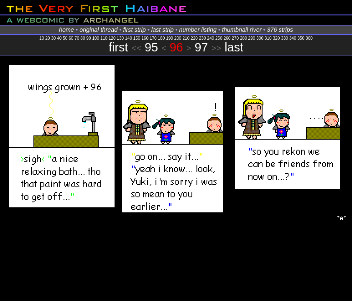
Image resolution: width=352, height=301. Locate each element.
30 (53, 38)
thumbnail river (241, 29)
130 (120, 38)
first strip (134, 29)
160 (144, 38)
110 (103, 38)
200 (177, 38)
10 (41, 38)
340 (292, 38)
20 (47, 38)
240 (210, 38)
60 (71, 38)
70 (76, 38)
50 (65, 38)
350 (300, 38)
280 (243, 38)
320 (276, 38)
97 (201, 47)
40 (59, 38)
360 (309, 38)
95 (151, 47)
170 (153, 38)
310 (268, 38)
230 (202, 38)
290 (251, 38)
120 (112, 38)
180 (161, 38)
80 (82, 38)
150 (136, 38)
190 (169, 38)
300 (259, 38)
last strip (162, 29)
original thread (98, 29)
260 (227, 38)
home (66, 29)
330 (284, 38)
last (233, 47)
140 (128, 38)
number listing (198, 29)
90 (88, 38)
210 (185, 38)
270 (235, 38)
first (118, 47)
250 (218, 38)
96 (176, 47)
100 (95, 38)
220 (194, 38)
